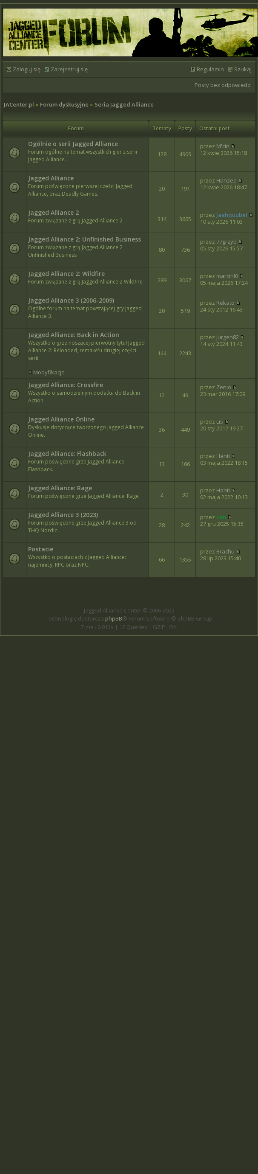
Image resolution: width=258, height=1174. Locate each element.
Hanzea (226, 180)
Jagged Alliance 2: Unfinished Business (84, 239)
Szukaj (243, 69)
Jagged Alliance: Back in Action (73, 335)
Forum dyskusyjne (64, 104)
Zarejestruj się (69, 69)
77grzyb (226, 241)
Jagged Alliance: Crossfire (65, 385)
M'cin (222, 146)
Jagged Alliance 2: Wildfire (66, 274)
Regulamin (210, 69)
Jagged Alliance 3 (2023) (63, 515)
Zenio (223, 387)
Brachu (225, 551)
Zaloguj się (26, 69)
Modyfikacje (49, 372)
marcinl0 (227, 276)
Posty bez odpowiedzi (223, 85)
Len (221, 517)
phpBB (113, 618)
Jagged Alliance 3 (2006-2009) (71, 300)
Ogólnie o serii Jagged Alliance (73, 144)
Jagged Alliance (51, 178)
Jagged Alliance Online (61, 419)
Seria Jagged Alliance (124, 104)
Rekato (225, 302)
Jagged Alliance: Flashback (67, 453)
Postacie (40, 549)
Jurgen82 (227, 337)
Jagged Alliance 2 (53, 212)
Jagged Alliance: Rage (60, 488)
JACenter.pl (19, 104)
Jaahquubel (231, 215)
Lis (219, 421)
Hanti (223, 456)
